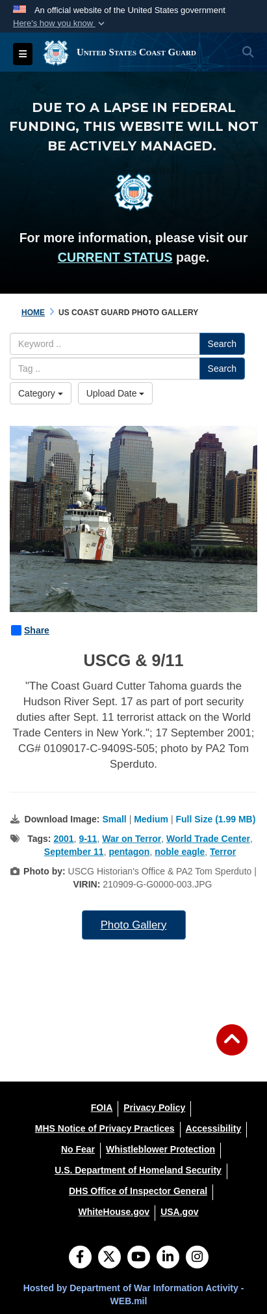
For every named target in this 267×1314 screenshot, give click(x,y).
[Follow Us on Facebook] (80, 1258)
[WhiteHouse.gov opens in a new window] (113, 1212)
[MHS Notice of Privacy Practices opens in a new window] (105, 1128)
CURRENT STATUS (115, 257)
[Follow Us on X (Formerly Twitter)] (109, 1258)
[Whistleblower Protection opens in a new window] (160, 1149)
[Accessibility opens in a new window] (214, 1128)
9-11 (88, 838)
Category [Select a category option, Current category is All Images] (40, 393)
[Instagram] (197, 1258)
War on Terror (131, 838)
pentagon (128, 851)
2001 (63, 838)
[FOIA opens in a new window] (101, 1107)
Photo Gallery (134, 925)
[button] (60, 23)
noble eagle (180, 851)
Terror (223, 851)
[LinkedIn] (168, 1258)
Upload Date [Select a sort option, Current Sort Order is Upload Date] (115, 393)
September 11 (74, 851)
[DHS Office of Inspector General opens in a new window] (138, 1191)
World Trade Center (208, 838)
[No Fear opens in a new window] (78, 1149)
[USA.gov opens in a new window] (179, 1212)
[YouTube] (138, 1258)
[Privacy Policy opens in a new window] (154, 1107)
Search (222, 344)
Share (30, 630)
